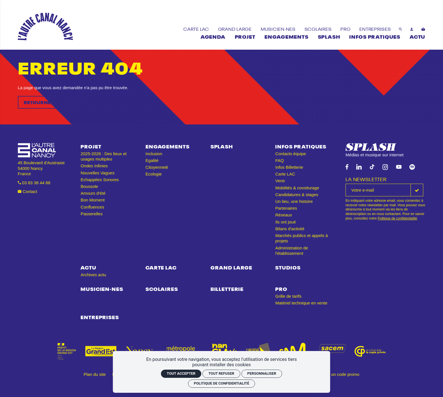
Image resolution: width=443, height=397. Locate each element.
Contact (27, 191)
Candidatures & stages (296, 194)
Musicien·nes (102, 288)
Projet (91, 146)
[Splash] (329, 36)
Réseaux (283, 214)
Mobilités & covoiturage (297, 187)
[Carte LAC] (196, 29)
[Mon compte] (411, 29)
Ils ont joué (285, 222)
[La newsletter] (378, 190)
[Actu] (417, 36)
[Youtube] (398, 167)
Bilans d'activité (289, 228)
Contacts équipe (290, 153)
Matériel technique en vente (301, 303)
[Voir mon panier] (423, 29)
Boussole (89, 186)
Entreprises (100, 316)
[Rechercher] (400, 29)
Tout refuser (221, 373)
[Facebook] (347, 167)
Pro (281, 288)
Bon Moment (93, 200)
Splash (221, 146)
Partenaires (286, 208)
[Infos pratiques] (374, 36)
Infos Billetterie (289, 167)
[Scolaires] (319, 29)
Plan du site (95, 374)
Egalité (152, 160)
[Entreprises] (375, 29)
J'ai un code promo (341, 374)
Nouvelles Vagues (97, 172)
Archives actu (93, 274)
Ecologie (154, 174)
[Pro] (345, 29)
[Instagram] (385, 167)
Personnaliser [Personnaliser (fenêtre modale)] (261, 373)
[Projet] (245, 36)
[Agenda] (213, 36)
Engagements (167, 146)
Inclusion (154, 153)
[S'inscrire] (417, 190)
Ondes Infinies (94, 165)
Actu (88, 267)
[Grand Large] (235, 29)
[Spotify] (412, 167)
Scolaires (162, 288)
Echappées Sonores (100, 179)
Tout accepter (181, 373)
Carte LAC (285, 174)
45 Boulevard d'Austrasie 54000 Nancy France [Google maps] (41, 168)
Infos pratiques (300, 146)
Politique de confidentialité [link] (221, 383)
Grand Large (231, 267)
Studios (287, 267)
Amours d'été (93, 193)
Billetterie (227, 288)
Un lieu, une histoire (294, 201)
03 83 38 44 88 (34, 182)
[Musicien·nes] (279, 29)
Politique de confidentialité (397, 218)
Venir (280, 180)
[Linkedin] (359, 167)
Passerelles (92, 213)
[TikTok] (372, 167)
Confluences (92, 207)
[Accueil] (45, 26)
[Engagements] (286, 36)
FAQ (279, 160)
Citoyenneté (157, 167)
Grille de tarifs (288, 296)
